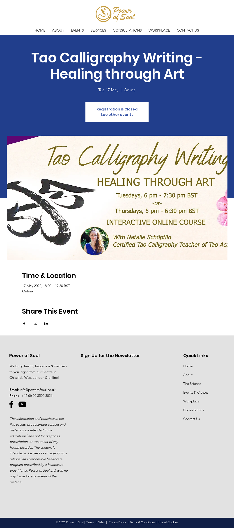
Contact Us (191, 419)
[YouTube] (22, 404)
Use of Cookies (168, 522)
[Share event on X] (35, 323)
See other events (117, 114)
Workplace (191, 401)
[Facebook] (11, 404)
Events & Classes (195, 392)
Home (188, 366)
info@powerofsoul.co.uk (37, 390)
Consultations (193, 410)
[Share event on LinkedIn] (46, 323)
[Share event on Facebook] (24, 323)
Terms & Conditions (142, 522)
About (188, 375)
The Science (192, 383)
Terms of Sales (95, 522)
